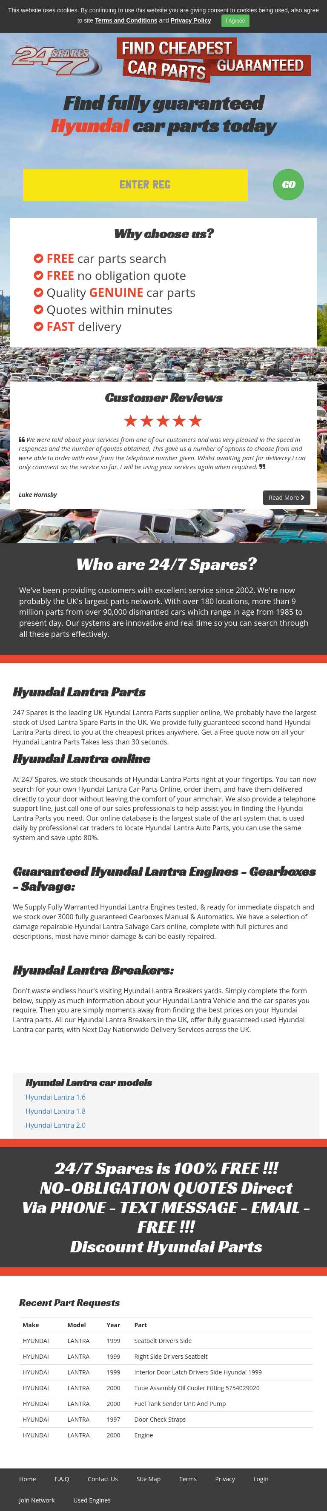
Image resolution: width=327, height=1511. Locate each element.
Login (260, 1479)
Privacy (225, 1479)
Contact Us (103, 1479)
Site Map (149, 1479)
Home (27, 1479)
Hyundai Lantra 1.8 (56, 1111)
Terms (188, 1479)
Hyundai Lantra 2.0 (56, 1125)
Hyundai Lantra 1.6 (56, 1097)
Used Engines (92, 1500)
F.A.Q (61, 1479)
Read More (287, 497)
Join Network (37, 1500)
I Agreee (235, 21)
